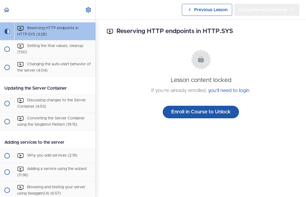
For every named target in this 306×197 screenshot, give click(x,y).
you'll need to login (228, 90)
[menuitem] (88, 9)
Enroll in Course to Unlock (201, 112)
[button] (7, 9)
